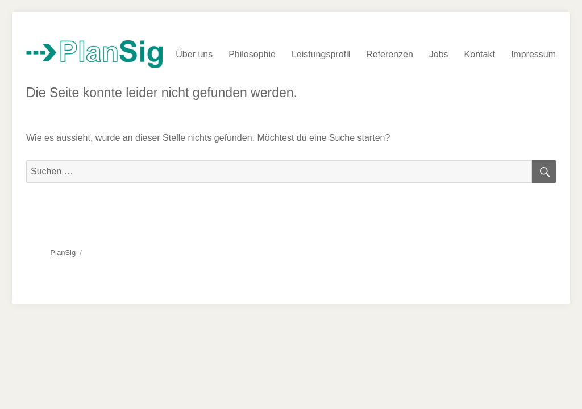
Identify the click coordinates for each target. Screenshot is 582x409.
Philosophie (252, 54)
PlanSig (63, 252)
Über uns (194, 54)
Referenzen (389, 54)
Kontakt (479, 54)
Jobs (438, 54)
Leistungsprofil (321, 54)
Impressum (533, 54)
